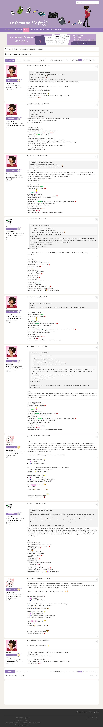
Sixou (7, 168)
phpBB (16, 723)
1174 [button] (72, 60)
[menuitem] (34, 30)
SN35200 (8, 78)
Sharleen (9, 116)
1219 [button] (93, 60)
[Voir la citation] (39, 72)
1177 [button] (83, 60)
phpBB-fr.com (26, 725)
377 (14, 231)
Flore (33, 72)
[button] (62, 60)
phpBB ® (26, 718)
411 (14, 121)
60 (13, 83)
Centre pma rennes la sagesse (18, 54)
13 (13, 173)
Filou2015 (34, 162)
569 (14, 450)
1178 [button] (87, 60)
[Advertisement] (51, 692)
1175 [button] (76, 60)
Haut (97, 712)
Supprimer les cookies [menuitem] (85, 712)
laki (7, 226)
